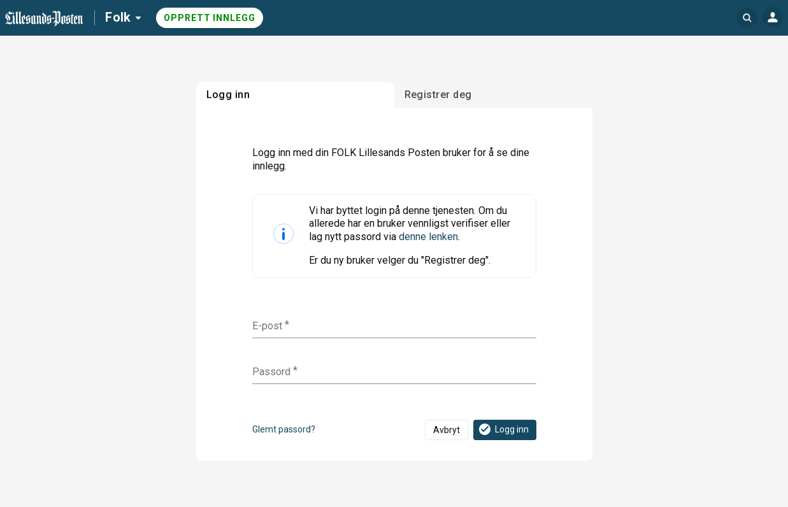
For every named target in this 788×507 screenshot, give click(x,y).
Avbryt (446, 430)
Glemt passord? (283, 429)
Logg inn (503, 429)
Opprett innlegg (209, 18)
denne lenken (428, 237)
